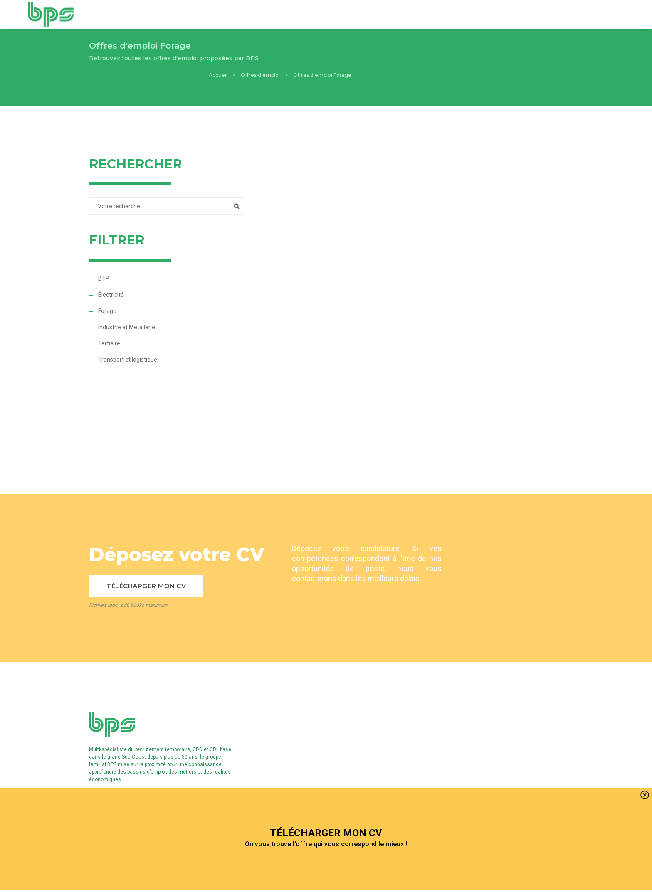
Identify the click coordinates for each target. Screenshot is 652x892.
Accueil (429, 52)
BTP (103, 266)
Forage (107, 298)
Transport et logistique (127, 347)
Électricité (111, 282)
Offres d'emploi (471, 52)
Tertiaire (109, 331)
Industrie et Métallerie (126, 314)
